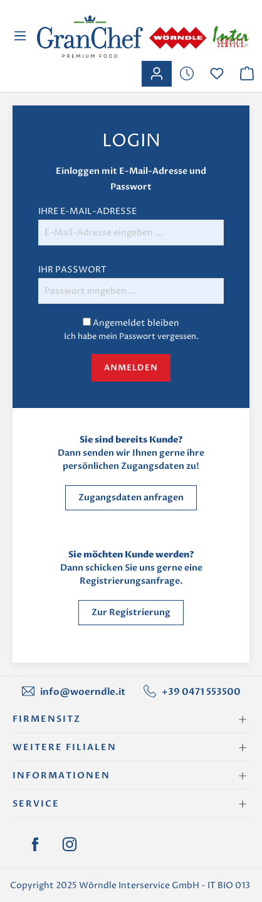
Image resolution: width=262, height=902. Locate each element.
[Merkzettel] (187, 74)
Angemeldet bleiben (136, 323)
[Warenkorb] (247, 74)
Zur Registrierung (131, 612)
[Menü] (22, 36)
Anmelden (131, 367)
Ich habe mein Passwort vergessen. (131, 336)
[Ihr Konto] (157, 74)
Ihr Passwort (72, 270)
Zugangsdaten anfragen (131, 497)
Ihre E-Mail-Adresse (87, 211)
